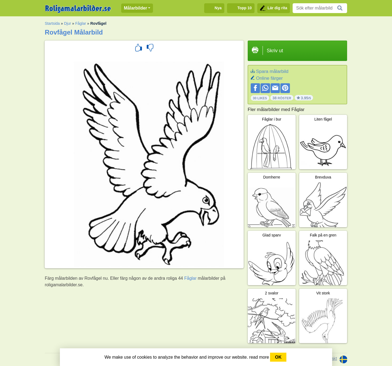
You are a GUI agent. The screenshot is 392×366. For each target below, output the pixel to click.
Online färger (269, 78)
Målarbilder (135, 8)
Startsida (52, 23)
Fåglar (80, 23)
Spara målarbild (272, 71)
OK (278, 357)
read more (259, 357)
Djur (67, 23)
